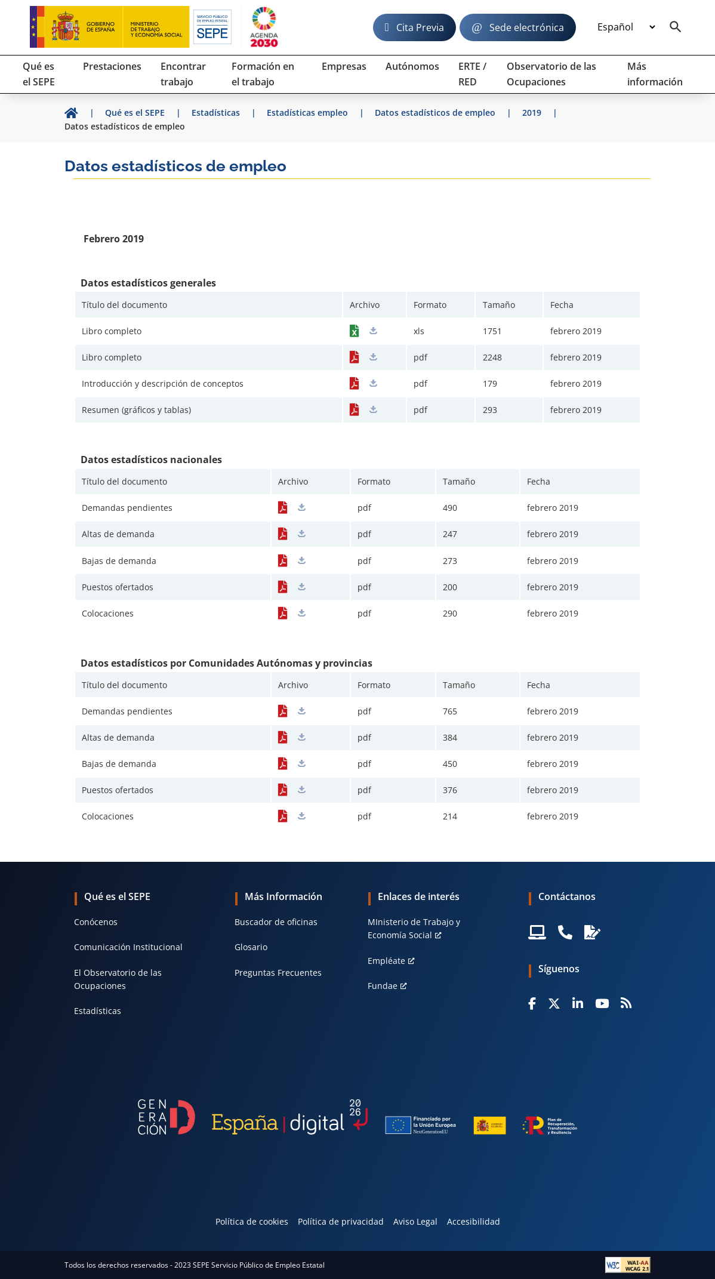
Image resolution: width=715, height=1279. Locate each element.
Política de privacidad (341, 1221)
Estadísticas (97, 1010)
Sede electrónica (526, 27)
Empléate (386, 960)
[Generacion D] (357, 1116)
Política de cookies (251, 1221)
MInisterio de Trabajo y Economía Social (414, 928)
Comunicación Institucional (128, 947)
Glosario (251, 947)
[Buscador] (675, 27)
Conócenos (96, 921)
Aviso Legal (415, 1221)
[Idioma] (626, 27)
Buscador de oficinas (276, 921)
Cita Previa (420, 27)
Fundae (382, 985)
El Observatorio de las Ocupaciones (118, 979)
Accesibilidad (473, 1221)
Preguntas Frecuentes (278, 972)
